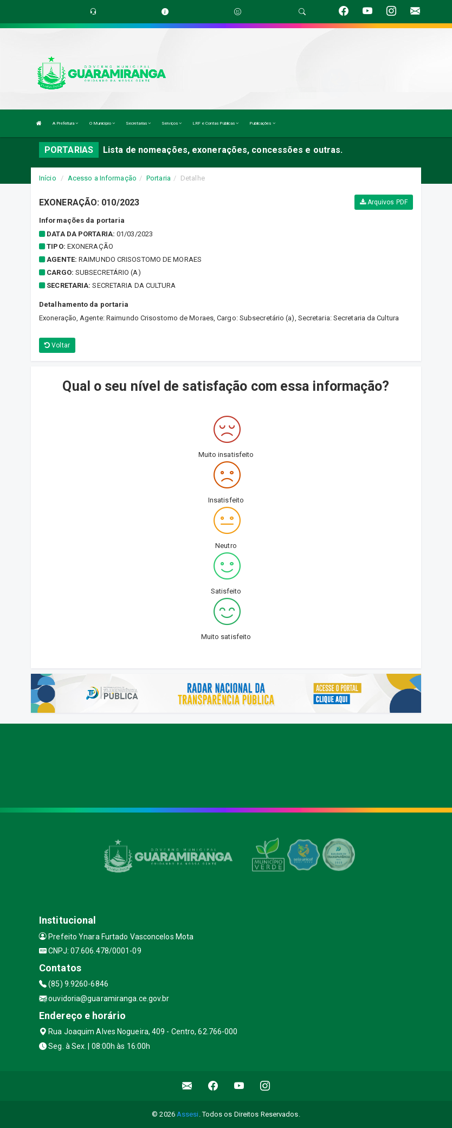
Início (47, 178)
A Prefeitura (65, 123)
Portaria (158, 178)
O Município (102, 123)
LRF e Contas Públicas (215, 123)
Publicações (262, 123)
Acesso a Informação (102, 178)
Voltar (57, 345)
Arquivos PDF (384, 202)
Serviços (172, 123)
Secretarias (138, 123)
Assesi (188, 1114)
